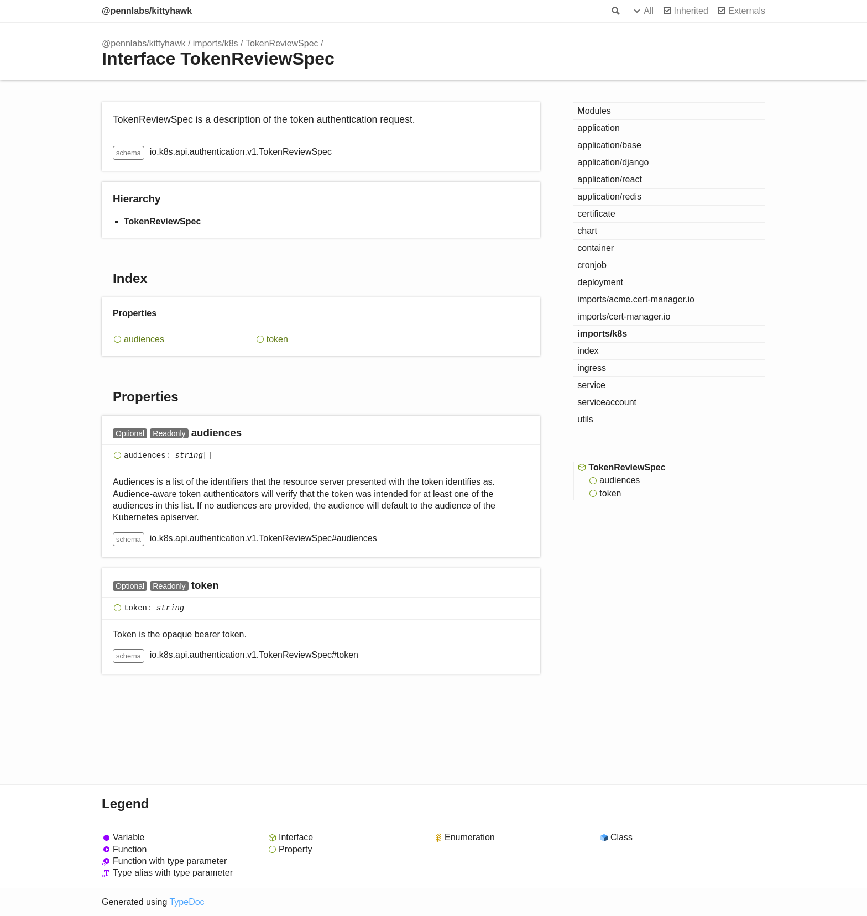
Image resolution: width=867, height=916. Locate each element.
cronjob (591, 265)
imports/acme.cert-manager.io (635, 299)
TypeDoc (186, 902)
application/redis (609, 196)
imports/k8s (215, 43)
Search (615, 11)
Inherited (691, 10)
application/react (609, 179)
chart (587, 230)
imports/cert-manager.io (623, 316)
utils (585, 419)
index (587, 350)
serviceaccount (606, 402)
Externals (746, 10)
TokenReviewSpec (282, 43)
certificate (596, 213)
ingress (591, 368)
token (277, 339)
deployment (600, 282)
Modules (593, 111)
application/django (613, 162)
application (598, 128)
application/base (609, 145)
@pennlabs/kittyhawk (147, 10)
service (591, 385)
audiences (144, 339)
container (595, 248)
